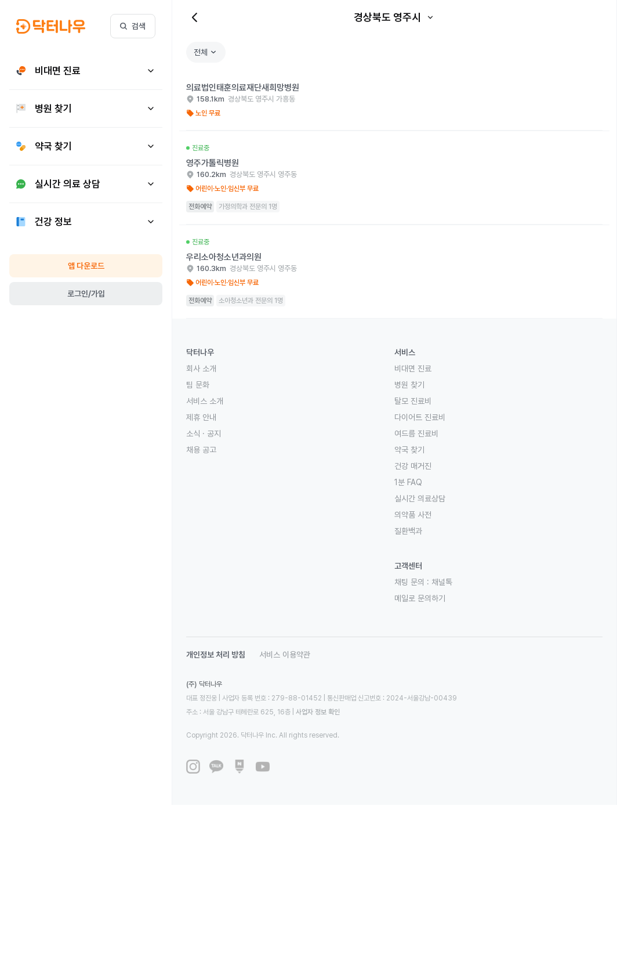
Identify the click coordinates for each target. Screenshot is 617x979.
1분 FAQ (408, 482)
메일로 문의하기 (419, 598)
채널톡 (441, 582)
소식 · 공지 (203, 433)
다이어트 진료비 (419, 417)
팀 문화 (197, 384)
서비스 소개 (204, 401)
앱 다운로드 (86, 265)
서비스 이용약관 (284, 654)
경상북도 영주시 (394, 17)
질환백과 (408, 531)
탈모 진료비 (412, 401)
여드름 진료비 (416, 433)
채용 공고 (201, 449)
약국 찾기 (409, 449)
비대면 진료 (412, 368)
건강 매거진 (412, 466)
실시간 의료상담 (419, 498)
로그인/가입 (86, 293)
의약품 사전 (412, 514)
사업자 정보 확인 (318, 712)
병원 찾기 (409, 384)
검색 (133, 26)
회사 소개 (201, 368)
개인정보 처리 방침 (215, 654)
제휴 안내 (201, 417)
